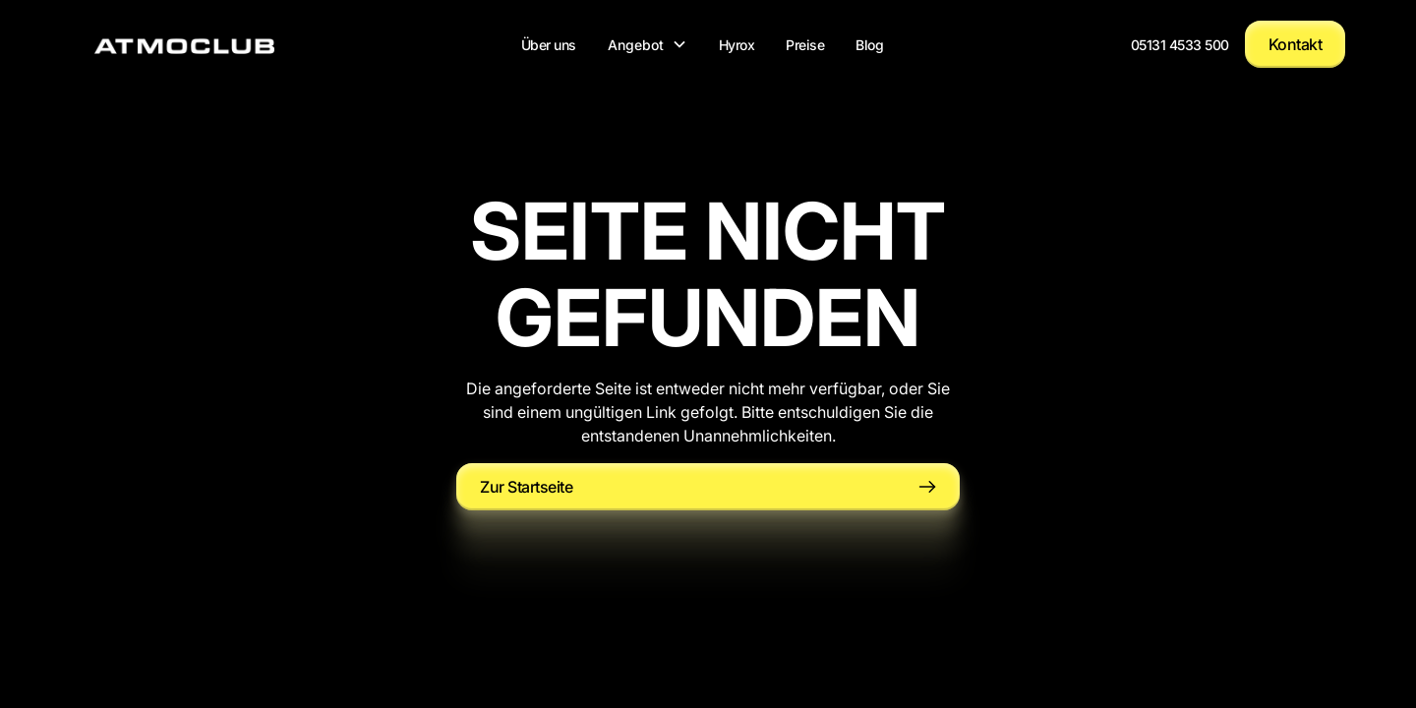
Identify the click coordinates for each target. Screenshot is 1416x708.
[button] (647, 44)
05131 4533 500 (1180, 43)
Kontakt (1295, 44)
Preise (805, 43)
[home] (184, 44)
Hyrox (737, 43)
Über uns (548, 43)
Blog (869, 43)
